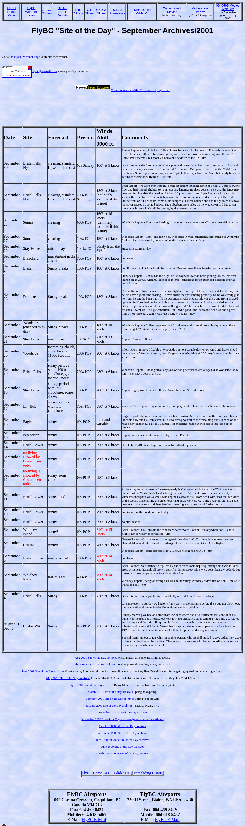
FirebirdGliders (78, 11)
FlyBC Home (92, 773)
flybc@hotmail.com (29, 71)
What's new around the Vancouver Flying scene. (140, 90)
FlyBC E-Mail (94, 819)
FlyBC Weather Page (27, 57)
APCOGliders (47, 11)
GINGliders (90, 11)
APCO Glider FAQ (117, 773)
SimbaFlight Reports (62, 11)
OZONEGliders (101, 11)
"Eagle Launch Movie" (172, 10)
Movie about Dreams (200, 10)
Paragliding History (148, 773)
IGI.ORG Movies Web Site (228, 7)
